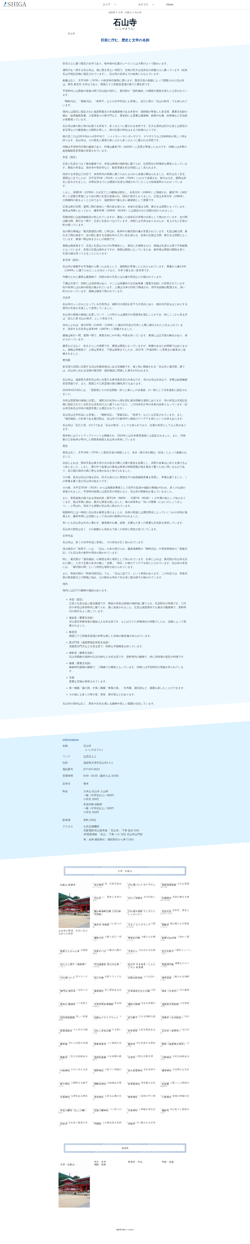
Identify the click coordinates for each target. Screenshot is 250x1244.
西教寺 (165, 924)
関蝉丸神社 (100, 1084)
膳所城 (63, 1044)
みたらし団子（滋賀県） (73, 964)
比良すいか (100, 951)
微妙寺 (165, 1110)
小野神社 (167, 1057)
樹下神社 (65, 1084)
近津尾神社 (134, 1084)
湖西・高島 (100, 1164)
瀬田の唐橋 (134, 1004)
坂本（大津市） (170, 991)
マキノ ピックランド (139, 924)
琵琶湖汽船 (168, 964)
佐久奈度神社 (135, 1070)
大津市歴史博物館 (104, 1004)
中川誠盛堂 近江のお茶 (106, 964)
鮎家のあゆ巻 (169, 937)
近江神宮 (99, 884)
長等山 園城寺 (68, 1004)
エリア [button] (107, 4)
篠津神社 (167, 1070)
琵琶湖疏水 (66, 1030)
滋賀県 (111, 12)
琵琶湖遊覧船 (169, 884)
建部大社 (99, 937)
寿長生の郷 (134, 937)
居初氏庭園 (100, 1057)
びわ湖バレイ (67, 977)
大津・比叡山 (125, 12)
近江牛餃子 (168, 951)
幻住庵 (165, 1084)
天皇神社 (133, 1110)
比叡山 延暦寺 (68, 884)
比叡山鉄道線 (135, 977)
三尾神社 (167, 1097)
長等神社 (99, 1097)
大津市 (131, 1057)
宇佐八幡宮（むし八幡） (73, 1110)
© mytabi (130, 1230)
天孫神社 (65, 1097)
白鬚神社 (167, 898)
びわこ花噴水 (135, 898)
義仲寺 (131, 1044)
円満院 (97, 1123)
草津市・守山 (135, 1162)
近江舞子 (133, 1017)
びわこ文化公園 (102, 1030)
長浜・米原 (100, 1162)
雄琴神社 (133, 1097)
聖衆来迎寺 (100, 1044)
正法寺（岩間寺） (171, 1030)
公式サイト (89, 756)
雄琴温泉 (167, 977)
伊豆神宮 (133, 1030)
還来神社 (99, 991)
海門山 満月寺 (68, 991)
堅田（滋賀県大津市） (174, 1044)
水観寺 (131, 1123)
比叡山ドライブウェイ (106, 1017)
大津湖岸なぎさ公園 (139, 991)
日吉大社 (167, 911)
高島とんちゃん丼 (70, 951)
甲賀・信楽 (168, 1162)
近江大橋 (99, 977)
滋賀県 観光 (121, 1230)
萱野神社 (99, 1070)
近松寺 (63, 1123)
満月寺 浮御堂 (102, 924)
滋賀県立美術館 (170, 1004)
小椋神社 (65, 1070)
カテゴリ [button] (143, 4)
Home (169, 4)
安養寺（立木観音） (173, 1017)
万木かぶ (133, 951)
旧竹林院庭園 (67, 1017)
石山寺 (138, 12)
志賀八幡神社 (101, 1110)
